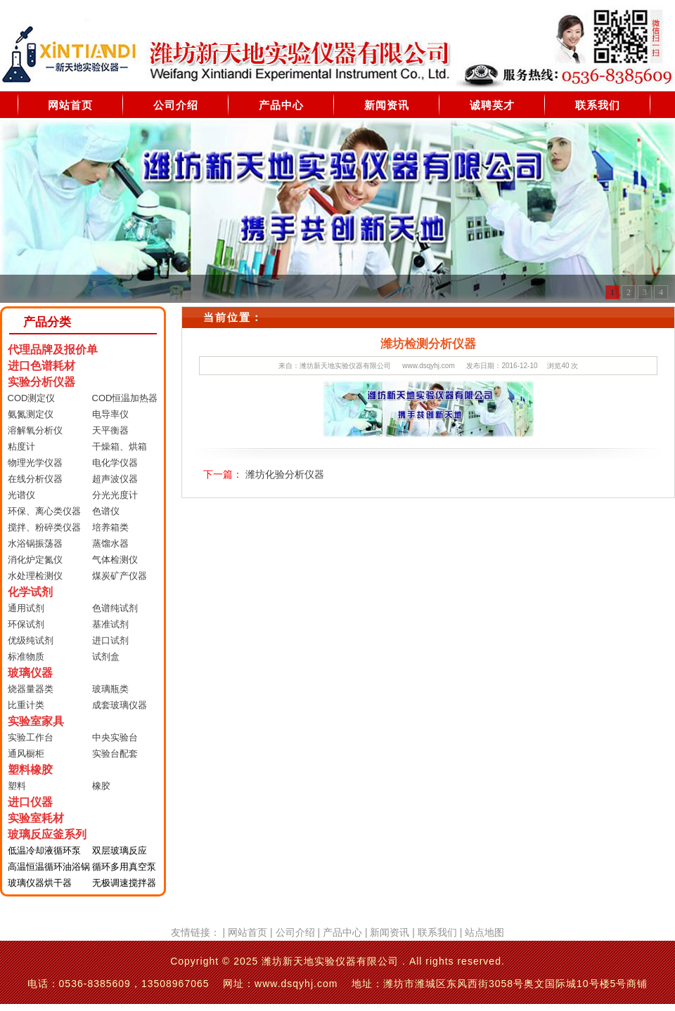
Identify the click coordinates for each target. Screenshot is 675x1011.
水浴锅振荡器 (35, 543)
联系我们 (597, 105)
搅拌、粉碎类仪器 (44, 527)
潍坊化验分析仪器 (284, 474)
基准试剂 (110, 624)
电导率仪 (110, 414)
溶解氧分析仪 (35, 430)
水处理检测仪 (35, 575)
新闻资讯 (386, 105)
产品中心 (281, 105)
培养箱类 (110, 527)
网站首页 (70, 105)
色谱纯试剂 (115, 608)
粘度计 (21, 446)
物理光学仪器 (35, 462)
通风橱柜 (26, 753)
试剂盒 (106, 656)
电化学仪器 (115, 462)
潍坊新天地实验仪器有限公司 (345, 366)
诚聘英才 (492, 105)
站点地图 (484, 932)
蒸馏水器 (110, 543)
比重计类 (26, 705)
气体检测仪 (115, 559)
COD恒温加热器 (125, 398)
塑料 (17, 786)
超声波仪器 (115, 479)
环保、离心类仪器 (44, 511)
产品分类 (47, 322)
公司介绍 (175, 105)
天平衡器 (110, 430)
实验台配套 (115, 753)
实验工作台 (30, 737)
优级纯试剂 (30, 640)
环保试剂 (26, 624)
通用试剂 (26, 608)
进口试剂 (110, 640)
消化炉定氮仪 (35, 559)
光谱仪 (21, 495)
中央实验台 (115, 737)
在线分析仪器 (35, 479)
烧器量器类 (30, 689)
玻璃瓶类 (110, 689)
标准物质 (26, 656)
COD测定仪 (32, 398)
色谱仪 (106, 511)
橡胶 (101, 786)
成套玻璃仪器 (119, 705)
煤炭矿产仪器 (119, 575)
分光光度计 (115, 495)
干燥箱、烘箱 (119, 446)
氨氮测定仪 (30, 414)
